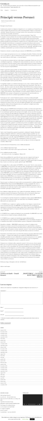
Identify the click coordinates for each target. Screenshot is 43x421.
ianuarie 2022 (3, 347)
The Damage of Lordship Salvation (7, 405)
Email (2, 311)
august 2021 (2, 354)
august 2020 (2, 372)
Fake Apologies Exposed (5, 395)
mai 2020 (2, 378)
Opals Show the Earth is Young (6, 401)
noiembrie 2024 (3, 333)
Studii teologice (7, 266)
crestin (14, 20)
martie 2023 (2, 342)
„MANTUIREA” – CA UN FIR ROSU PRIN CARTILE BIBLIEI (32, 274)
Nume (2, 307)
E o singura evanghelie (5, 408)
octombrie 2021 (3, 350)
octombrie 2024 (3, 335)
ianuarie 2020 (3, 383)
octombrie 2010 (3, 384)
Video (1, 10)
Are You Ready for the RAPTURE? (7, 406)
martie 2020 (3, 381)
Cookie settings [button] (25, 419)
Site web (2, 314)
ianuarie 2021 (3, 364)
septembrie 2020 (3, 371)
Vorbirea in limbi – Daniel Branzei (11, 273)
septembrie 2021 (3, 352)
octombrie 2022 (3, 343)
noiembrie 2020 (3, 367)
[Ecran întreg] (41, 404)
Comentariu (3, 290)
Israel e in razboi (3, 410)
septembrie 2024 (3, 336)
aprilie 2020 (3, 379)
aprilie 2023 (2, 340)
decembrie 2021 (3, 348)
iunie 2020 (2, 376)
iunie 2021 (2, 355)
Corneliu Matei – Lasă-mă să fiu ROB (8, 412)
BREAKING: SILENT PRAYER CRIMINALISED (10, 403)
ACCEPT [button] (32, 419)
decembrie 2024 (3, 331)
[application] (33, 399)
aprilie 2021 (2, 359)
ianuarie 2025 (3, 330)
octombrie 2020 (3, 369)
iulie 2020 (2, 374)
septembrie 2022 (3, 345)
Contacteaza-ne (14, 10)
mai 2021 (2, 357)
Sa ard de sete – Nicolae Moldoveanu (8, 397)
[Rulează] (24, 404)
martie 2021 (2, 360)
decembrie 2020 (3, 366)
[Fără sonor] (39, 404)
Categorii (6, 10)
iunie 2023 (2, 338)
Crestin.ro (4, 4)
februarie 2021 (3, 362)
